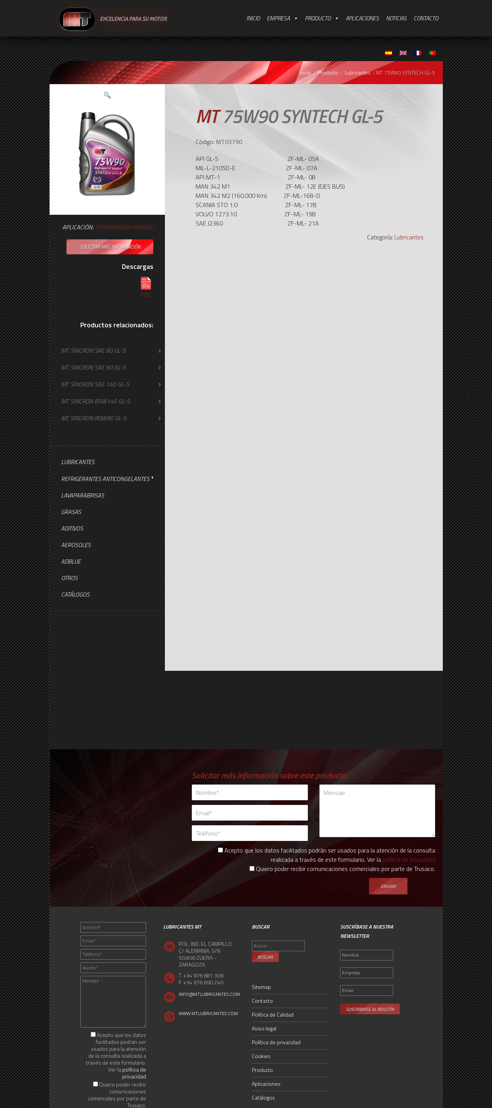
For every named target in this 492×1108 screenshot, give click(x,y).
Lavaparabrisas (82, 495)
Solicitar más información (110, 246)
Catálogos (75, 594)
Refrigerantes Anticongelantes (105, 478)
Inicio (253, 18)
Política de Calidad (273, 1014)
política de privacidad (408, 859)
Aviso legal (264, 1028)
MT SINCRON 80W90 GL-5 (93, 418)
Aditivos (72, 528)
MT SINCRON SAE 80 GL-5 (93, 350)
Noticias (396, 18)
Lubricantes (358, 72)
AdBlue (71, 561)
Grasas (71, 512)
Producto (318, 18)
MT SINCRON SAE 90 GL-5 (93, 367)
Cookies (261, 1056)
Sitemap (261, 987)
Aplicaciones (362, 18)
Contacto (426, 18)
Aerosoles (76, 545)
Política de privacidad (276, 1042)
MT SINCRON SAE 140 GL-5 (95, 384)
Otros (69, 578)
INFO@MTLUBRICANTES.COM (209, 994)
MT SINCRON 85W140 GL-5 (95, 401)
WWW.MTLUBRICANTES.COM (208, 1013)
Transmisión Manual (124, 227)
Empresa (278, 18)
